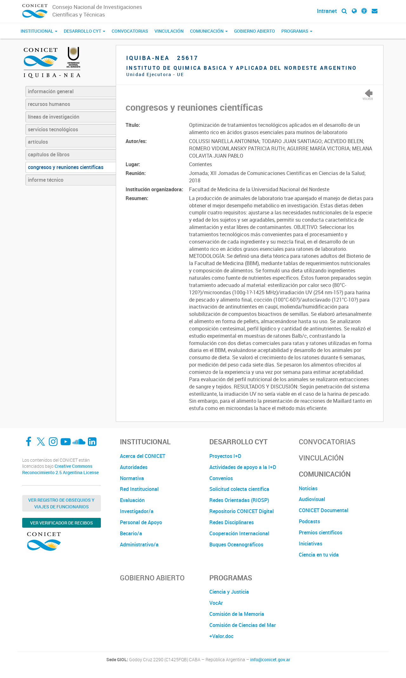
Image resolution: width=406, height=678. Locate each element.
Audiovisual (312, 499)
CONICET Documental (323, 510)
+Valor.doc (221, 636)
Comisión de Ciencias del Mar (242, 625)
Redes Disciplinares (231, 522)
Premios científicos (320, 532)
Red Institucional (139, 489)
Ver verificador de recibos (61, 523)
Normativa (132, 478)
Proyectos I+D (225, 456)
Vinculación (169, 31)
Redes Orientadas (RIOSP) (239, 500)
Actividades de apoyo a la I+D (242, 467)
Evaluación (132, 500)
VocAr (216, 602)
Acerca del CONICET (142, 456)
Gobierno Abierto (254, 31)
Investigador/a (137, 511)
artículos (38, 141)
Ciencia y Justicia (229, 591)
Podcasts (309, 521)
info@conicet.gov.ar (270, 659)
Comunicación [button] (209, 31)
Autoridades (133, 467)
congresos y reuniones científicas (65, 167)
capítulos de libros (48, 154)
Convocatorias (130, 31)
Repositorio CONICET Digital (241, 511)
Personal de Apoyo (141, 522)
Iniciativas (310, 543)
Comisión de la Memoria (236, 613)
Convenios (221, 478)
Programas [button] (296, 31)
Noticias (308, 488)
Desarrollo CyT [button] (84, 31)
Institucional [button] (39, 31)
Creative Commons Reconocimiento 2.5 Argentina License (60, 469)
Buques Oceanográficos (236, 544)
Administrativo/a (139, 544)
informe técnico (45, 179)
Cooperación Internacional (239, 533)
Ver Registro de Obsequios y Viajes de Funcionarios (61, 503)
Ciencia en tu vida (319, 554)
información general (51, 91)
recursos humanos (49, 104)
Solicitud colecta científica (239, 489)
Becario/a (131, 533)
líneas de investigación (53, 116)
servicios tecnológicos (53, 129)
